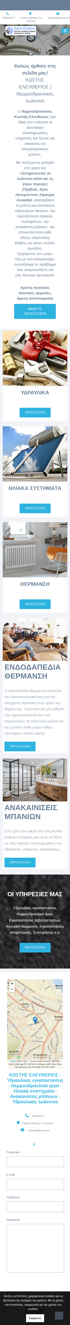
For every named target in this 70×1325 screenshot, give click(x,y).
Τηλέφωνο (13, 1197)
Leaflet (13, 1061)
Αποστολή (20, 1282)
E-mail (10, 1174)
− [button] (12, 989)
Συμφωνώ (35, 1318)
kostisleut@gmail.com (59, 18)
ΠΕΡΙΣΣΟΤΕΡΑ (35, 412)
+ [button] (12, 984)
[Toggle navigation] (65, 30)
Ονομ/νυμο (13, 1152)
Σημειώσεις (13, 1219)
